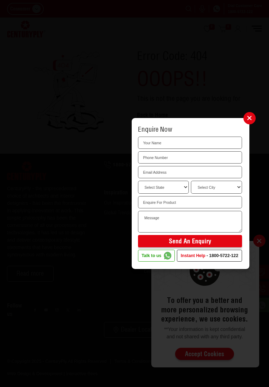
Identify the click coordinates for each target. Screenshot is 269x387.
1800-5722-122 (223, 256)
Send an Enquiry (190, 241)
